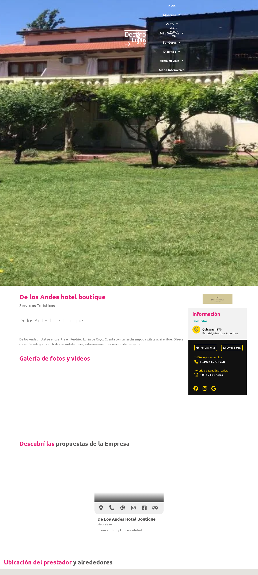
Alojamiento (104, 524)
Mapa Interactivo (129, 18)
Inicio (55, 9)
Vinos (95, 9)
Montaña (74, 9)
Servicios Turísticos (37, 305)
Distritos (168, 9)
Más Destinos (118, 9)
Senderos (145, 9)
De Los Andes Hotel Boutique (126, 519)
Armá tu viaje (194, 9)
